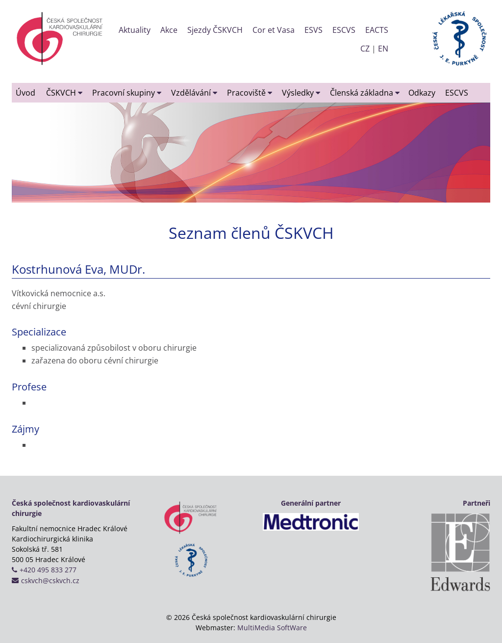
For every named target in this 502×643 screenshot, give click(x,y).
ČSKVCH (64, 92)
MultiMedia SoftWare (272, 627)
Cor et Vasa (273, 30)
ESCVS (343, 30)
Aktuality (135, 30)
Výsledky (301, 92)
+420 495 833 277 (48, 569)
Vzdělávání (194, 92)
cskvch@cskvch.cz (50, 580)
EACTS (376, 30)
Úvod (25, 92)
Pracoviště (249, 92)
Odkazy (421, 92)
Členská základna (365, 92)
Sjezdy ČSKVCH (215, 30)
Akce (168, 30)
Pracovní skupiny (126, 92)
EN (383, 48)
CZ (365, 48)
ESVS (313, 30)
